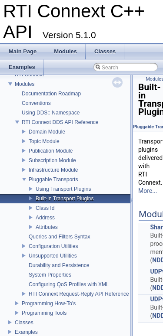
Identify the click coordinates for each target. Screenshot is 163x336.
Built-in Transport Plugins (64, 199)
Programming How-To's (49, 303)
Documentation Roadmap (51, 94)
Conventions (36, 103)
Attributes (47, 227)
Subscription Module (52, 160)
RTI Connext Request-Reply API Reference (79, 294)
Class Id (45, 208)
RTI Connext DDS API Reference (60, 122)
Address (45, 218)
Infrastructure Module (53, 170)
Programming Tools (44, 313)
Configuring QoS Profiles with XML (69, 284)
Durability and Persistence (59, 265)
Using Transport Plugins (63, 189)
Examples (26, 332)
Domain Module (47, 132)
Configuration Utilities (53, 246)
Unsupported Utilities (53, 256)
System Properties (50, 275)
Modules (24, 84)
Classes (24, 323)
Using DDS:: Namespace (51, 113)
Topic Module (44, 141)
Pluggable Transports (53, 179)
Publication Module (51, 151)
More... (147, 190)
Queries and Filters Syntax (59, 237)
